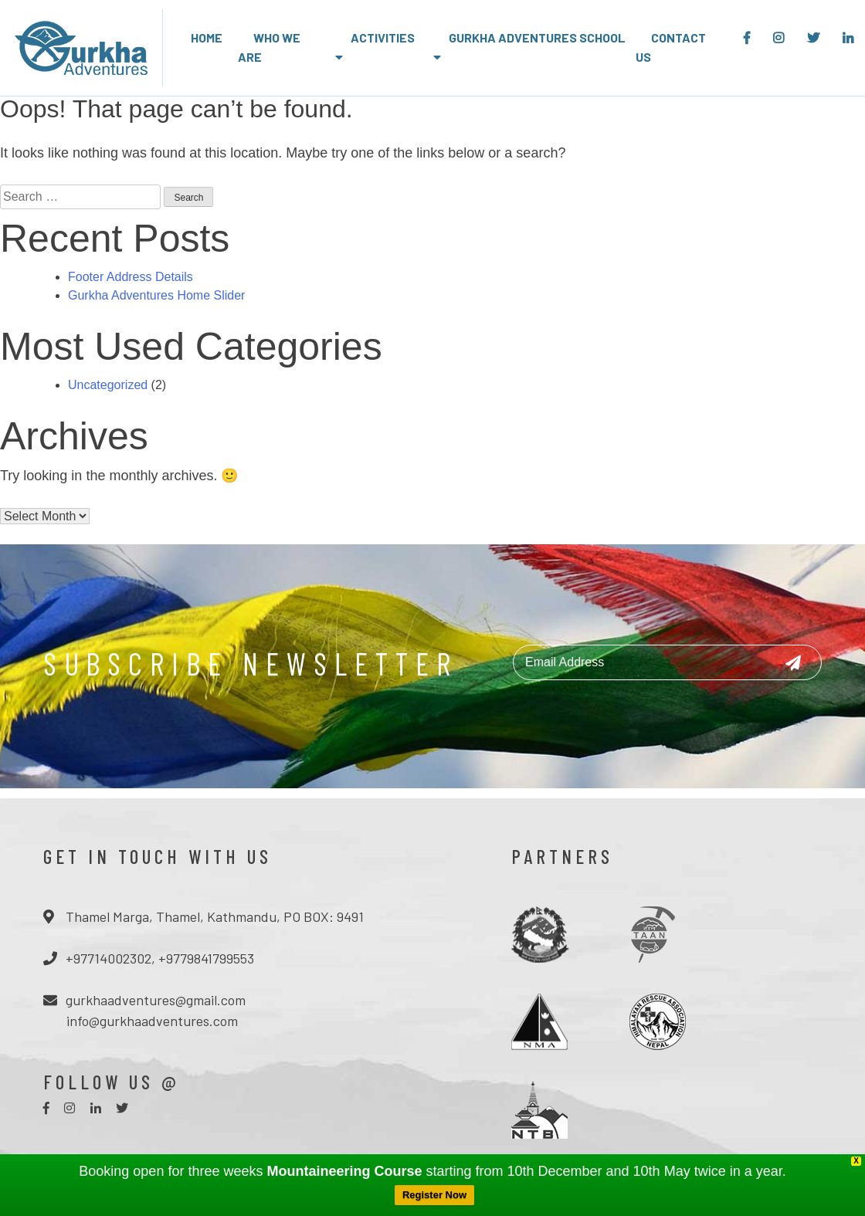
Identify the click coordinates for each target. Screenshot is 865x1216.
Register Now (434, 1195)
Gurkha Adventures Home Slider (156, 295)
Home (206, 37)
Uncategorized (108, 384)
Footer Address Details (130, 276)
